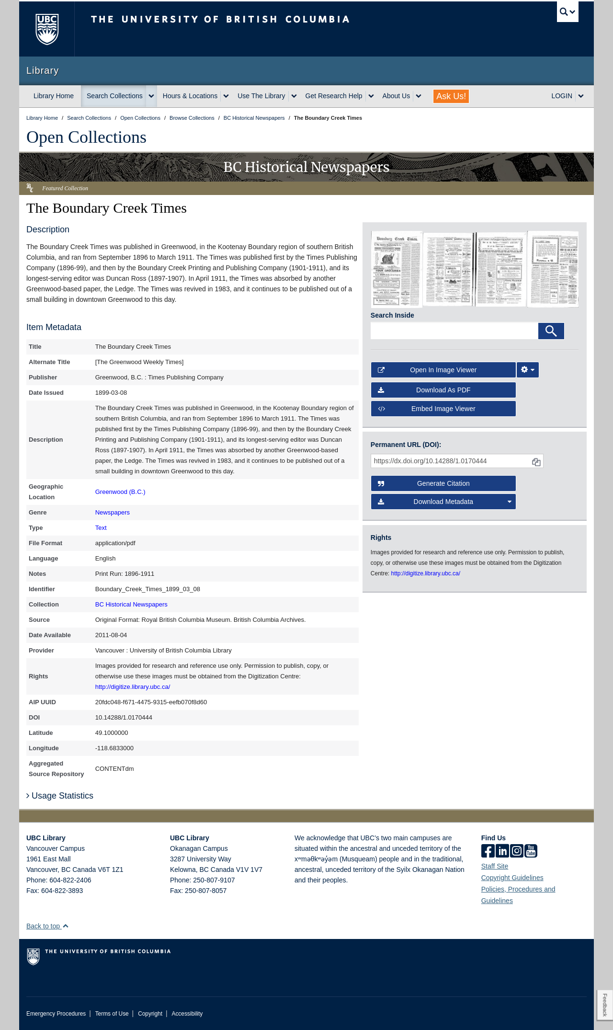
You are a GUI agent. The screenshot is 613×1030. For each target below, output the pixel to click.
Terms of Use (112, 1013)
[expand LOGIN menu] (581, 96)
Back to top (47, 926)
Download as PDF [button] (424, 390)
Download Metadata (445, 501)
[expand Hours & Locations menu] (226, 96)
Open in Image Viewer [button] (427, 370)
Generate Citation (424, 483)
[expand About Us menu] (418, 96)
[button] (65, 925)
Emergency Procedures (56, 1013)
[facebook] (488, 851)
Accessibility (187, 1013)
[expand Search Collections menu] (151, 96)
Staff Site (495, 866)
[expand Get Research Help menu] (371, 96)
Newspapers (112, 512)
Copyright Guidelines (512, 877)
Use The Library (261, 96)
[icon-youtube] (530, 851)
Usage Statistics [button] (59, 796)
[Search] (551, 331)
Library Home (54, 96)
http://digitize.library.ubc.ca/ (132, 686)
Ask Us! (451, 96)
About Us (396, 96)
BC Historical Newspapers (131, 604)
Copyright (150, 1013)
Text (101, 527)
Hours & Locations (190, 96)
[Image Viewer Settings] (527, 370)
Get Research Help (334, 96)
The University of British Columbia (46, 29)
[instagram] (516, 851)
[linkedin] (502, 851)
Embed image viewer (427, 408)
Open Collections (86, 137)
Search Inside (392, 315)
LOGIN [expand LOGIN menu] (561, 96)
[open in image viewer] (396, 269)
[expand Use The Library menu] (294, 96)
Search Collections (115, 96)
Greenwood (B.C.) (120, 491)
